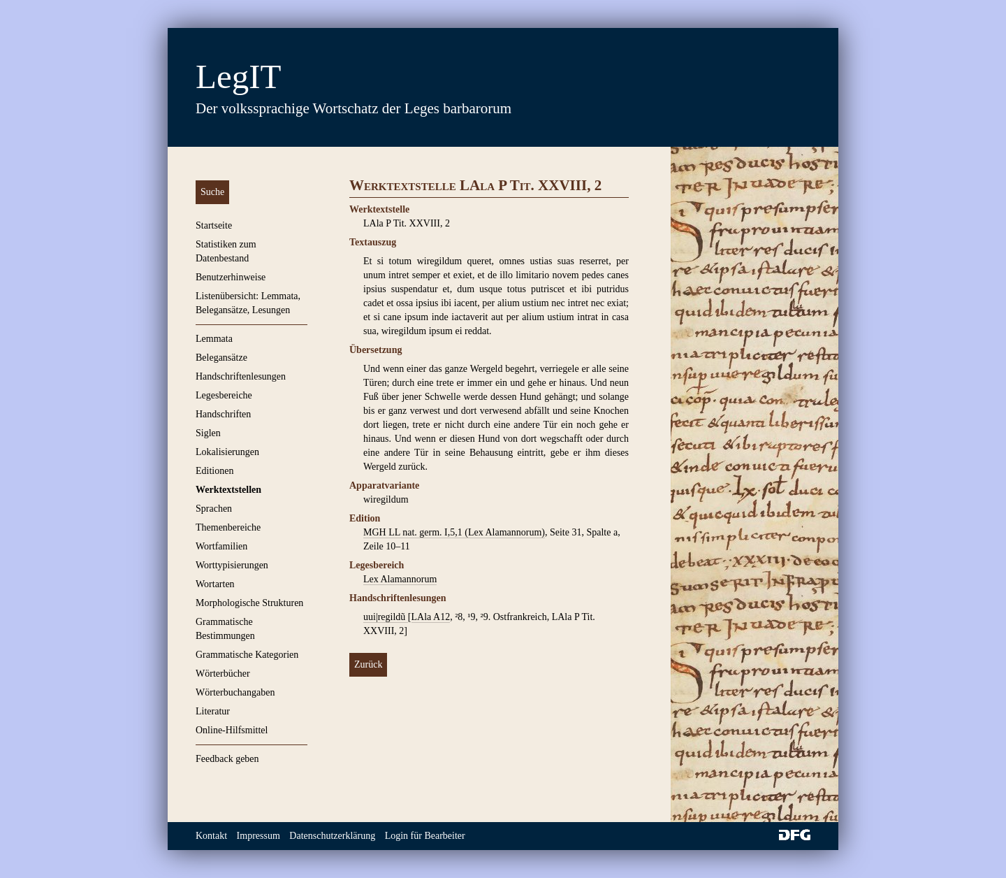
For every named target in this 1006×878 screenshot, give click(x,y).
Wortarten (215, 584)
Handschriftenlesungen (241, 376)
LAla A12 (431, 617)
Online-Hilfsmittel (232, 730)
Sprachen (214, 508)
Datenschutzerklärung (332, 835)
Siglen (208, 433)
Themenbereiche (228, 527)
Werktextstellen (228, 489)
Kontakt (211, 835)
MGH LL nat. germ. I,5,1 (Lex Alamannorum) (454, 532)
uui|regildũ (385, 617)
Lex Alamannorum (400, 579)
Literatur (213, 711)
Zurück (368, 664)
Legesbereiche (224, 395)
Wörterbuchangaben (235, 692)
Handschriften (223, 414)
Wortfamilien (221, 546)
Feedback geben (227, 759)
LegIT (238, 76)
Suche (212, 192)
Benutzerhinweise (230, 277)
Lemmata (214, 338)
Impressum (258, 835)
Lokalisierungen (227, 452)
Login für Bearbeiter (425, 835)
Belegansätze (221, 357)
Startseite (214, 225)
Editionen (214, 471)
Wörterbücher (223, 673)
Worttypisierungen (232, 565)
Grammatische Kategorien (247, 654)
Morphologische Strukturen (249, 603)
